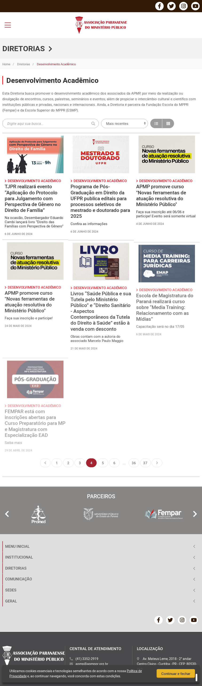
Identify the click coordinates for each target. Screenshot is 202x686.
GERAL (11, 601)
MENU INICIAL (17, 546)
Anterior (45, 462)
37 (145, 462)
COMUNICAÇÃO (18, 579)
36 (134, 462)
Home (6, 64)
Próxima (157, 462)
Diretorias (23, 64)
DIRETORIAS (16, 568)
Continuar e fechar (175, 673)
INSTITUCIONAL (19, 557)
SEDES (10, 590)
